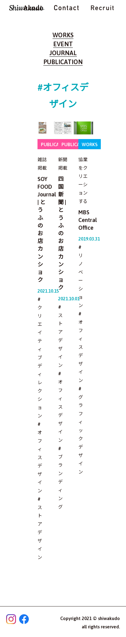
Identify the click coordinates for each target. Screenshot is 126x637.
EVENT (63, 43)
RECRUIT (102, 7)
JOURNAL (63, 52)
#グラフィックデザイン (80, 430)
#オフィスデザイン (39, 457)
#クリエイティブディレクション (39, 357)
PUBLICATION (63, 61)
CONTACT (66, 7)
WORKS (63, 35)
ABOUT (32, 7)
